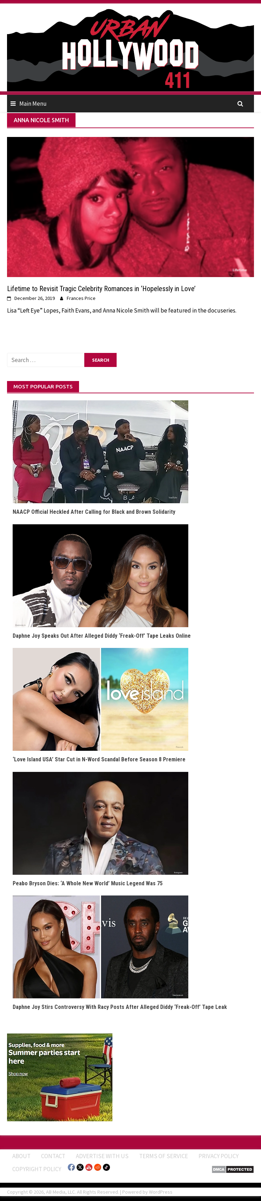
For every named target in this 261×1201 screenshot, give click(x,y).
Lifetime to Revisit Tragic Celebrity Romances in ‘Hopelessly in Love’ (101, 288)
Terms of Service (163, 1156)
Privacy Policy (218, 1156)
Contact (53, 1156)
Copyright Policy (36, 1169)
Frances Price (81, 298)
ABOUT (21, 1156)
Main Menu (33, 103)
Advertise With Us (102, 1156)
